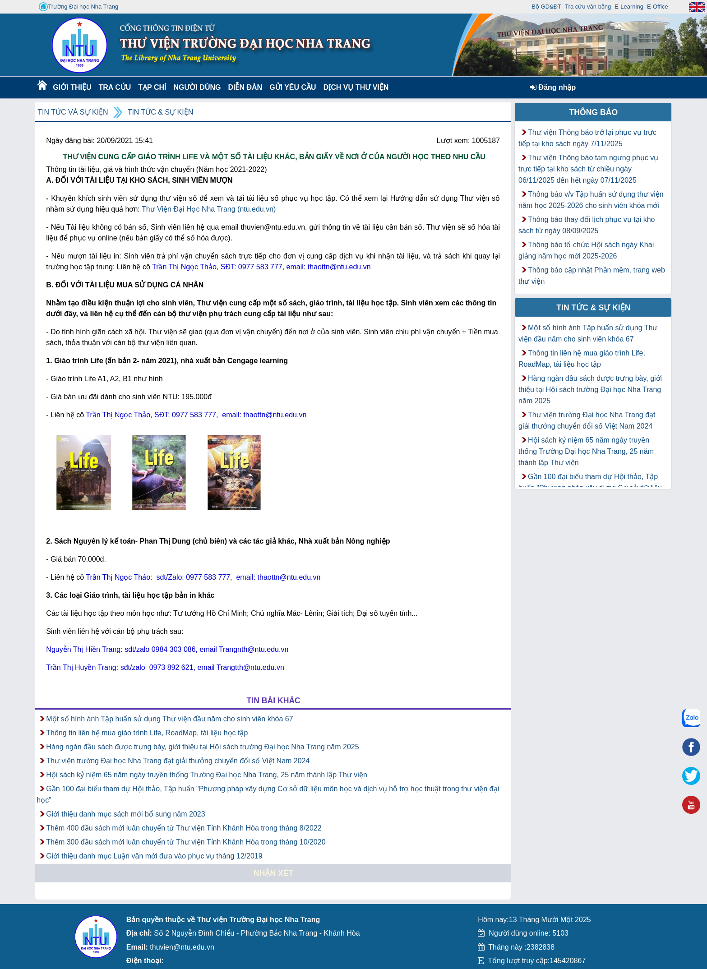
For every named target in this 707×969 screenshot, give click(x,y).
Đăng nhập (553, 87)
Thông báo (593, 112)
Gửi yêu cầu (292, 87)
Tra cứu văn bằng (588, 6)
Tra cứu (114, 87)
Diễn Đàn (245, 87)
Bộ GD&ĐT (546, 6)
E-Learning (629, 6)
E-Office (657, 6)
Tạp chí (152, 87)
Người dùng (196, 87)
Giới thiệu (71, 87)
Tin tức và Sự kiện (72, 112)
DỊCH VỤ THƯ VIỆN (354, 87)
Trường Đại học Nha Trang (78, 6)
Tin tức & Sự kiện (161, 112)
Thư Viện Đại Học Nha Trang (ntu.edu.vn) (209, 209)
